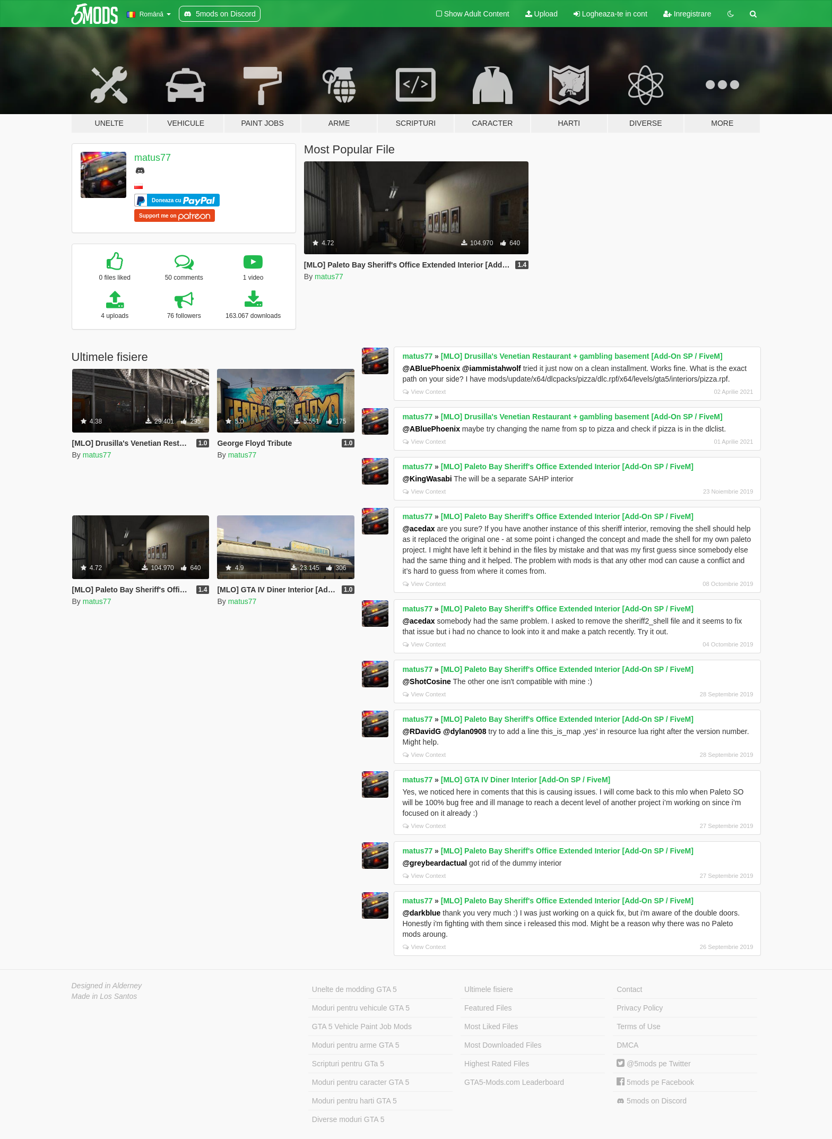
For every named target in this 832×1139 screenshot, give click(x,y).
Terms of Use (638, 1026)
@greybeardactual (434, 863)
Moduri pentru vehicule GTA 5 (361, 1008)
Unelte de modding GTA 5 (354, 989)
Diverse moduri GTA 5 (348, 1119)
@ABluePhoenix (431, 368)
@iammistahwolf (491, 368)
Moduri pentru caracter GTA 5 (360, 1082)
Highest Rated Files (496, 1063)
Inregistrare (687, 14)
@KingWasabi (427, 478)
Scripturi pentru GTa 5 (348, 1063)
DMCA (627, 1045)
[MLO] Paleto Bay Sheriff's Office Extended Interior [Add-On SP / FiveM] (567, 466)
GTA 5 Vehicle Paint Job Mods (362, 1026)
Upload (541, 14)
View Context (424, 392)
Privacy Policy (640, 1008)
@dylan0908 (464, 731)
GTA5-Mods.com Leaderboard (514, 1082)
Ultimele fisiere (488, 989)
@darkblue (421, 913)
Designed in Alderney (107, 985)
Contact (629, 989)
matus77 (152, 157)
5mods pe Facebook (655, 1082)
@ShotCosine (426, 681)
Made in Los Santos (104, 996)
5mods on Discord (652, 1101)
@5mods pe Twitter (653, 1063)
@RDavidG (421, 731)
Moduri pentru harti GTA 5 (354, 1101)
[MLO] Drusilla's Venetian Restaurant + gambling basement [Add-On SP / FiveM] (582, 356)
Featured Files (488, 1008)
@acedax (418, 528)
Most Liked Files (491, 1026)
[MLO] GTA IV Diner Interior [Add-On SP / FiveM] (525, 779)
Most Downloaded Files (503, 1045)
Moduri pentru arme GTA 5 (356, 1045)
